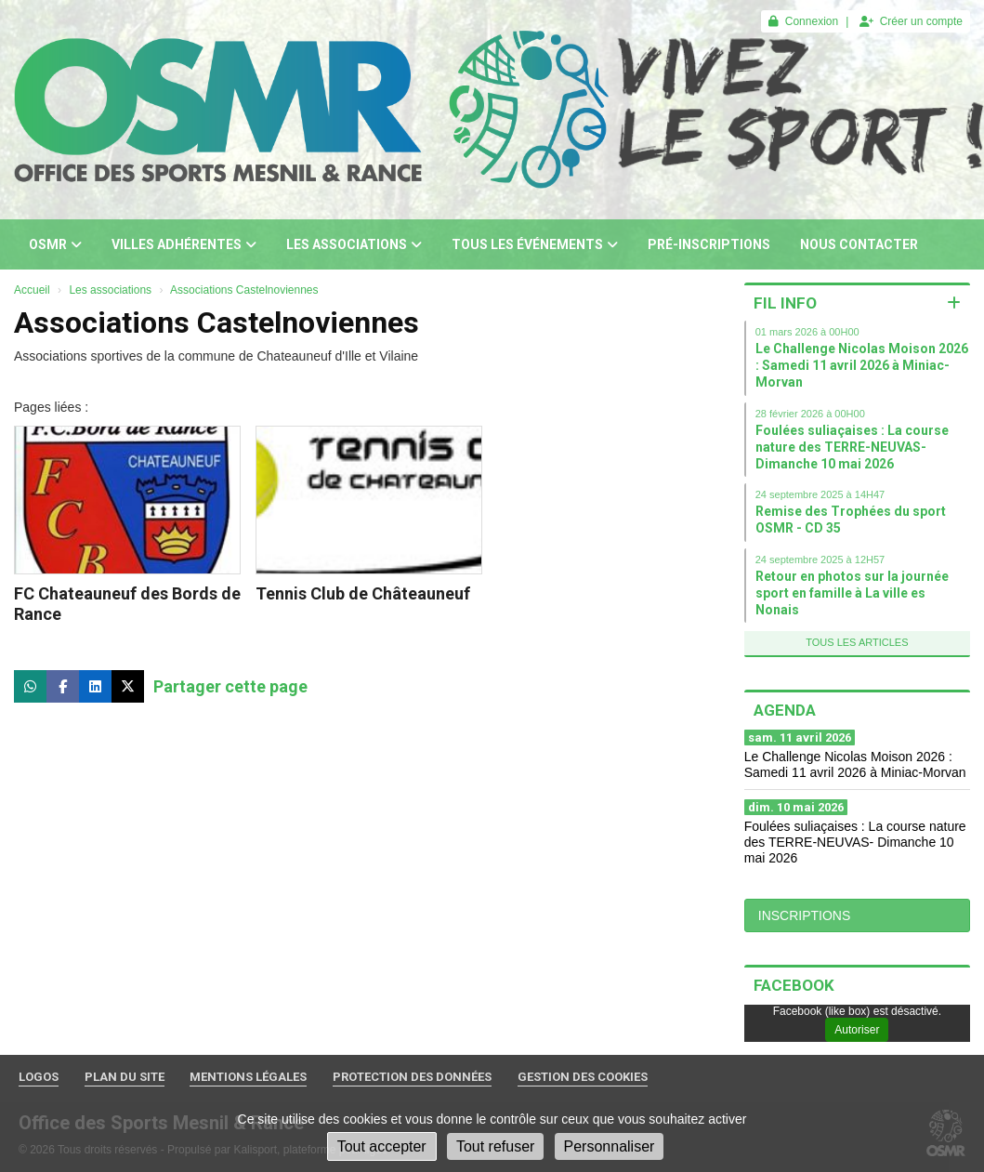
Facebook (794, 985)
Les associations (354, 244)
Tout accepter (381, 1146)
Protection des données (412, 1077)
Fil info (785, 303)
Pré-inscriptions (709, 244)
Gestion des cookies (583, 1077)
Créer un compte (911, 21)
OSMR (55, 244)
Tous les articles (857, 642)
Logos (39, 1077)
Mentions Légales (248, 1077)
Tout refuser (495, 1146)
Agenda (785, 710)
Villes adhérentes (184, 244)
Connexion (803, 21)
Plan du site (124, 1077)
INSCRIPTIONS (804, 915)
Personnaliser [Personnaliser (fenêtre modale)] (609, 1146)
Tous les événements (535, 244)
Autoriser (856, 1029)
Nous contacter (859, 244)
